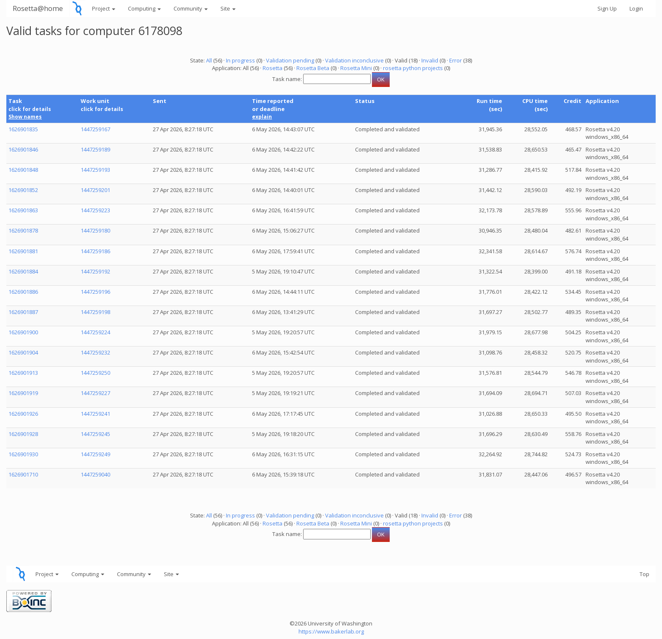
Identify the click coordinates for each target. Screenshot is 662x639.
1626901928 (23, 434)
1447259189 (95, 149)
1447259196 (95, 291)
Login (636, 8)
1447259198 (95, 312)
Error (455, 60)
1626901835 (23, 129)
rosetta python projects (413, 68)
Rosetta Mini (356, 68)
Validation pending (290, 60)
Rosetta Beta (312, 68)
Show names (25, 116)
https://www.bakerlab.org (331, 631)
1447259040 (95, 474)
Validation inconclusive (354, 60)
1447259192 (95, 271)
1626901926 (23, 413)
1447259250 (95, 372)
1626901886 (23, 291)
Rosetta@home (38, 8)
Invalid (429, 60)
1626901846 (23, 149)
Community (191, 8)
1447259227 (95, 393)
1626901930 (23, 454)
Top (644, 574)
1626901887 (23, 312)
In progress (240, 60)
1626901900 (23, 332)
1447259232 (95, 352)
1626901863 (23, 210)
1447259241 (95, 413)
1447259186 (95, 251)
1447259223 (95, 210)
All (209, 60)
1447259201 (95, 190)
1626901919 (23, 393)
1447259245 (95, 434)
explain (262, 116)
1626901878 (23, 230)
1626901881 (23, 251)
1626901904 (23, 352)
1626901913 (23, 372)
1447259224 (95, 332)
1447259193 (95, 169)
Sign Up (607, 8)
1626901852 (23, 190)
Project (103, 8)
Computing (144, 8)
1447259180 (95, 230)
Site (228, 8)
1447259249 (95, 454)
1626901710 (23, 474)
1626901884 (23, 271)
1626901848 (23, 169)
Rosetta (272, 68)
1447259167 (95, 129)
